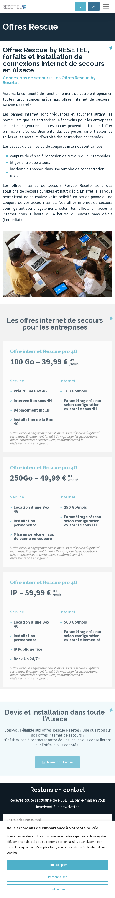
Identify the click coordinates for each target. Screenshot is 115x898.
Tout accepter (57, 865)
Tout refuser (57, 889)
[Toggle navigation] (106, 6)
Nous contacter (57, 772)
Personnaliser (57, 877)
